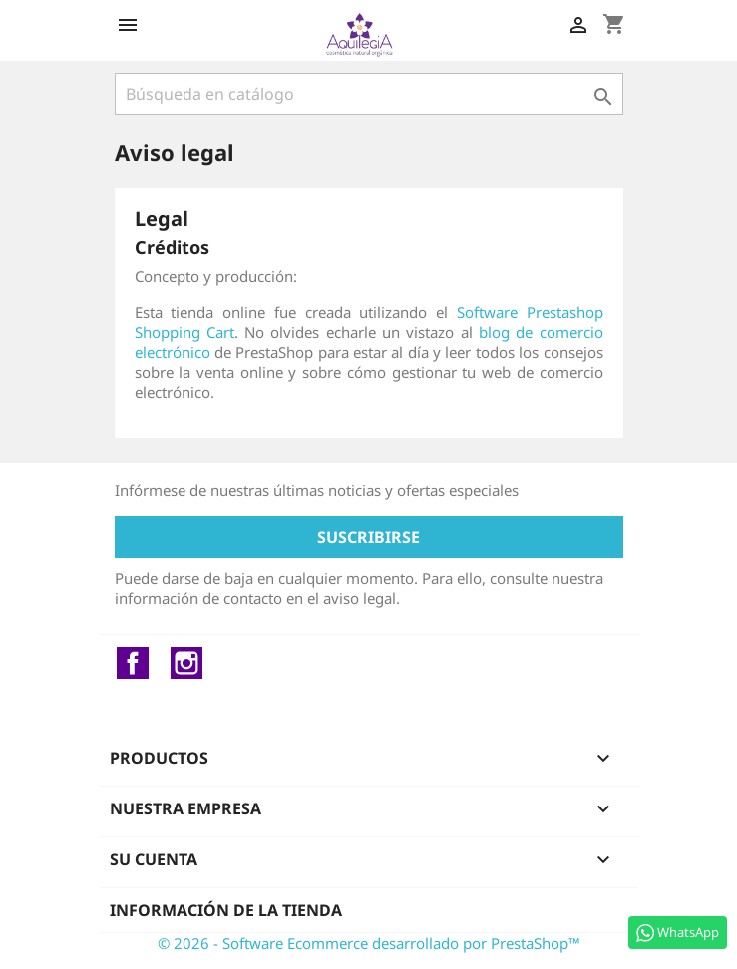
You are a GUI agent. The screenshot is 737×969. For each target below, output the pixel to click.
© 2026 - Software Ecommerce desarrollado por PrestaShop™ (369, 943)
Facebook (133, 663)
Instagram (186, 663)
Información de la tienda (226, 910)
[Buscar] (369, 94)
